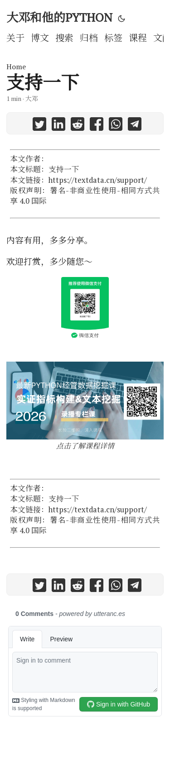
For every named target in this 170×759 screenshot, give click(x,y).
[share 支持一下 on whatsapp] (115, 125)
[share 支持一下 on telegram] (134, 125)
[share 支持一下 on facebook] (96, 125)
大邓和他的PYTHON (59, 17)
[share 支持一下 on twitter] (39, 125)
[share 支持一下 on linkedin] (58, 125)
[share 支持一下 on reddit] (77, 125)
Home (16, 67)
